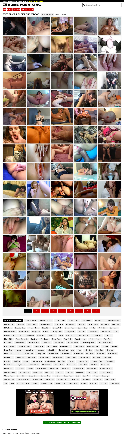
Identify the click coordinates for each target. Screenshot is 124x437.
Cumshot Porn (9, 335)
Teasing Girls (74, 379)
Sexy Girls (79, 372)
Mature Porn (78, 354)
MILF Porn (90, 354)
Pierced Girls (8, 365)
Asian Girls (59, 324)
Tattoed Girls (61, 379)
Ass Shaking (70, 324)
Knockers (110, 350)
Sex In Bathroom (10, 372)
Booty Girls (102, 328)
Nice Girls (96, 357)
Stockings (105, 376)
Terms (4, 433)
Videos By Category (13, 320)
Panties (71, 361)
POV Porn (94, 365)
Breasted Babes (9, 331)
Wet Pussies (73, 383)
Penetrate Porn (83, 361)
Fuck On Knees (95, 339)
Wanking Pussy (46, 383)
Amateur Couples (46, 320)
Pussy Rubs (54, 368)
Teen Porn (86, 379)
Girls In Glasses (72, 343)
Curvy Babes (29, 335)
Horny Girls (8, 350)
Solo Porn (86, 376)
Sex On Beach (25, 372)
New (4, 9)
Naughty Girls (57, 357)
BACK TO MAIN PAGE (10, 430)
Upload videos (24, 433)
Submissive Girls (23, 379)
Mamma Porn (53, 354)
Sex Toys (59, 372)
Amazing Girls (9, 324)
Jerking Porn (63, 350)
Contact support (35, 433)
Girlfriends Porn (33, 343)
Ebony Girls (8, 339)
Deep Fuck (51, 335)
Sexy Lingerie (91, 372)
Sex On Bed (37, 372)
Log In (41, 1)
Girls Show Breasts (104, 343)
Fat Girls (34, 339)
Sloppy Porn (68, 376)
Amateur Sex (99, 320)
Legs (17, 354)
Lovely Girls (41, 354)
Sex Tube (69, 372)
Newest (57, 14)
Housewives (29, 350)
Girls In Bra (46, 343)
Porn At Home (59, 365)
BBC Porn (115, 324)
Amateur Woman (113, 320)
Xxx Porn (104, 383)
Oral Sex (17, 361)
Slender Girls (45, 376)
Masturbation (66, 354)
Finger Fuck (56, 339)
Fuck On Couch (80, 339)
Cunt (19, 335)
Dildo (61, 335)
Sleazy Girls (33, 376)
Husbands (40, 350)
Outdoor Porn (50, 361)
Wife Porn (93, 383)
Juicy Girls (88, 350)
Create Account (32, 1)
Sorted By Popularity (47, 14)
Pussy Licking (41, 368)
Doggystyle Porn (82, 335)
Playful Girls (21, 365)
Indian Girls (51, 350)
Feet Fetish (45, 339)
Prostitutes (20, 368)
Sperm (96, 376)
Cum (115, 331)
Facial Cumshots (22, 339)
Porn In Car (71, 365)
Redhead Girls (78, 368)
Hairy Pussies (38, 346)
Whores (84, 383)
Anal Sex (21, 324)
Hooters (114, 346)
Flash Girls (67, 339)
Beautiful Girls (20, 328)
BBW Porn (8, 328)
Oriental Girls (37, 361)
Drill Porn (108, 335)
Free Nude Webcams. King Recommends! (62, 422)
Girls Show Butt (9, 346)
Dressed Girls (96, 335)
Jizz (72, 350)
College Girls (70, 331)
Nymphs (7, 361)
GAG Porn (8, 343)
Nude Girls (107, 357)
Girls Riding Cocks (88, 343)
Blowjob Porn (69, 328)
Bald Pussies (93, 324)
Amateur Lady (73, 320)
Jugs (79, 350)
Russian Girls (91, 368)
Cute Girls (40, 335)
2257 (9, 433)
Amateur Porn (87, 320)
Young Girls (115, 383)
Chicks (45, 331)
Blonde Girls (57, 328)
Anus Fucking (32, 324)
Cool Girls (81, 331)
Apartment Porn (46, 324)
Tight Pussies (109, 379)
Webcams (24, 9)
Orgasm (26, 361)
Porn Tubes (83, 365)
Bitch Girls (45, 328)
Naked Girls (20, 357)
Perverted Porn (97, 361)
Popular (9, 9)
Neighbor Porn (71, 357)
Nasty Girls (31, 357)
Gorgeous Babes (24, 346)
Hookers (105, 346)
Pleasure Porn (34, 365)
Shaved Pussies (105, 372)
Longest (64, 14)
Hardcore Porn (65, 346)
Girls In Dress (58, 343)
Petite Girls (109, 361)
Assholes (82, 324)
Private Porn (8, 368)
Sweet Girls (50, 379)
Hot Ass (18, 350)
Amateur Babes (30, 320)
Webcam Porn (60, 383)
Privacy (15, 433)
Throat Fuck (97, 379)
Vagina (35, 383)
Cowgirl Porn (93, 331)
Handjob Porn (52, 346)
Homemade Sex (92, 346)
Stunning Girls (9, 379)
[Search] (102, 5)
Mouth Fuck (8, 357)
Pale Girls (61, 361)
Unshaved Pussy (23, 383)
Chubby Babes (57, 331)
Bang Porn (105, 324)
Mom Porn (100, 354)
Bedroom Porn (34, 328)
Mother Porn (112, 354)
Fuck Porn (107, 339)
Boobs (93, 328)
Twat (12, 383)
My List (31, 9)
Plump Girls (46, 365)
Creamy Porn (105, 331)
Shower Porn (8, 376)
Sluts (77, 376)
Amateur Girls (60, 320)
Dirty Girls (69, 335)
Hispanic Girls (79, 346)
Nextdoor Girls (85, 357)
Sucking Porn (37, 379)
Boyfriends (113, 328)
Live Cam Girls (28, 354)
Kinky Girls (99, 350)
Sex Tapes (48, 372)
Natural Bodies (44, 357)
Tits (5, 383)
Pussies (30, 368)
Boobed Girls (82, 328)
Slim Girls (56, 376)
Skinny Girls (21, 376)
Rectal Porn (66, 368)
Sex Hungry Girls (106, 368)
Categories (17, 9)
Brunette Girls (23, 331)
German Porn (19, 343)
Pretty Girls (105, 365)
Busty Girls (36, 331)
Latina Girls (8, 354)
